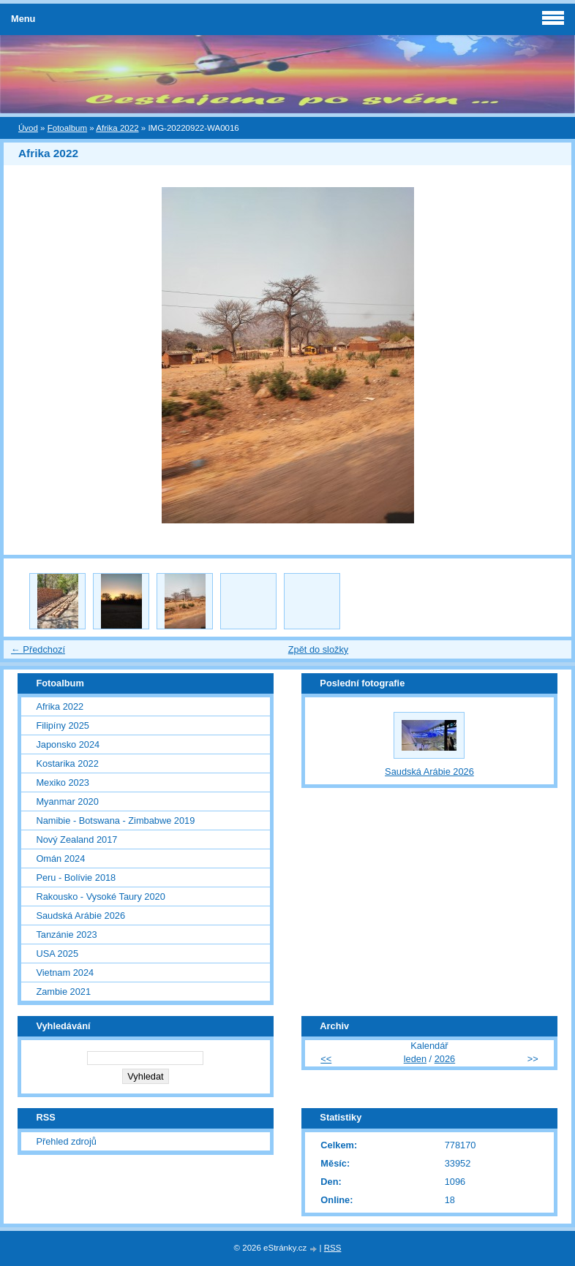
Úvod (28, 128)
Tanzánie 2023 (66, 934)
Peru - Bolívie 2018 (76, 877)
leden (415, 1058)
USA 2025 (57, 953)
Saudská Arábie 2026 (80, 915)
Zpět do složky (318, 649)
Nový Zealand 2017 (76, 839)
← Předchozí (38, 649)
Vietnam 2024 (65, 972)
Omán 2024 (60, 858)
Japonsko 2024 (67, 744)
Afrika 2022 (117, 128)
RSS (333, 1247)
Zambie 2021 (63, 991)
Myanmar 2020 (67, 801)
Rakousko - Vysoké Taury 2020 (100, 896)
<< (325, 1058)
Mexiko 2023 (62, 782)
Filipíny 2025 (62, 725)
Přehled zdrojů (66, 1141)
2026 (445, 1058)
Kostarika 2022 (67, 763)
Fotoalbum (67, 128)
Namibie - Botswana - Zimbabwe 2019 (115, 820)
